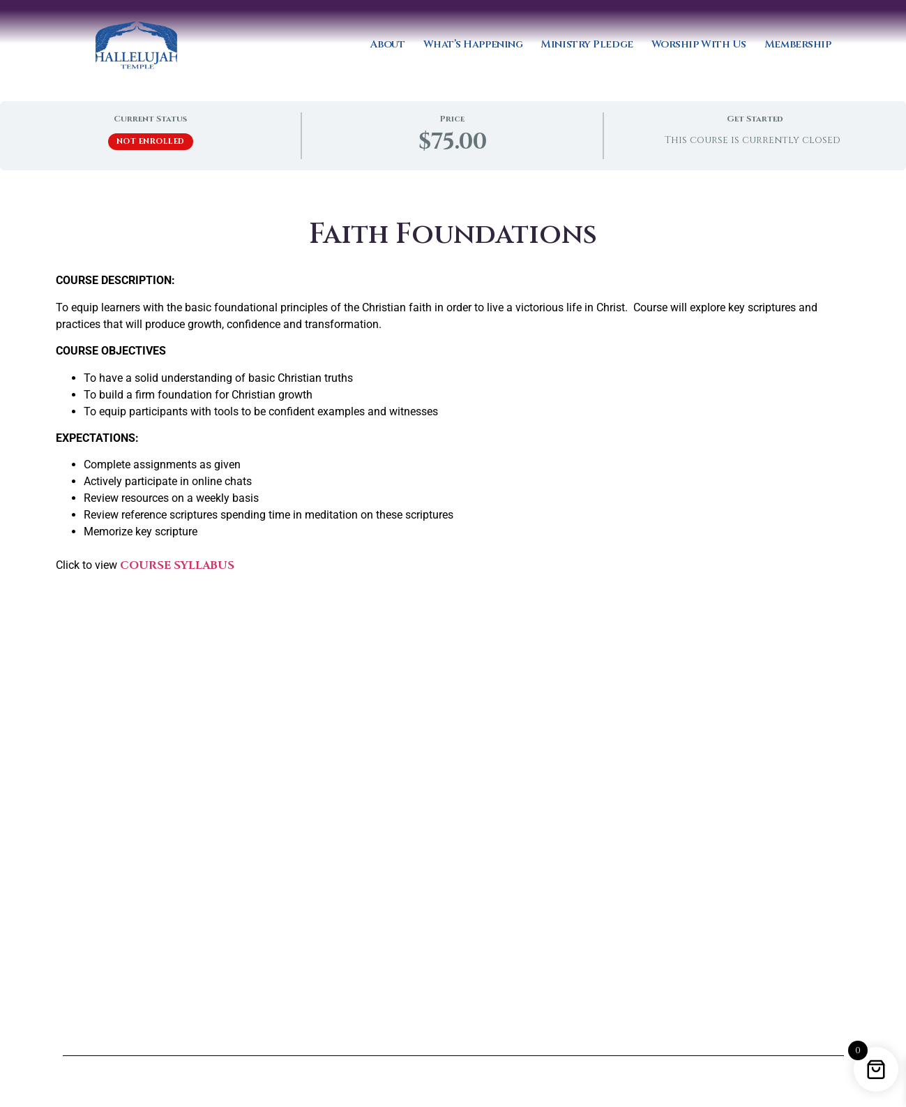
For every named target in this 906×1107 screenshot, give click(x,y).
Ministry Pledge (587, 44)
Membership (797, 44)
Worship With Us (698, 44)
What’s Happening (473, 44)
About (387, 44)
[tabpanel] (453, 627)
